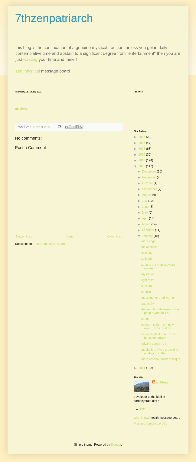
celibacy (146, 252)
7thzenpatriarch (54, 18)
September (150, 189)
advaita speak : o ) (153, 343)
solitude (146, 258)
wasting (30, 59)
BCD (142, 409)
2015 (142, 148)
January (148, 236)
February (148, 230)
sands (145, 318)
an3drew (162, 382)
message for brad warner (158, 297)
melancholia (149, 247)
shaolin (146, 291)
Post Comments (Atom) (49, 243)
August (147, 194)
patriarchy (148, 303)
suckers (146, 285)
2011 (142, 368)
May (145, 212)
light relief (147, 280)
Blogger (116, 444)
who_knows (142, 417)
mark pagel (148, 241)
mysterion (22, 108)
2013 (142, 160)
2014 (142, 154)
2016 (142, 142)
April (145, 218)
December (149, 171)
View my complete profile (150, 423)
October (148, 183)
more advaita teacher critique (160, 359)
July (145, 200)
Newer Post (24, 236)
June (145, 206)
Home (69, 236)
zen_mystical (27, 71)
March (146, 224)
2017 (142, 136)
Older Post (114, 236)
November (149, 177)
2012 (142, 166)
